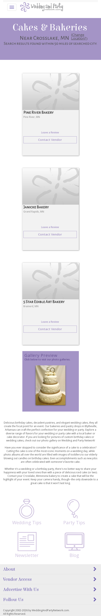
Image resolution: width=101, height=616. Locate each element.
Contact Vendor (50, 140)
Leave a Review (50, 132)
